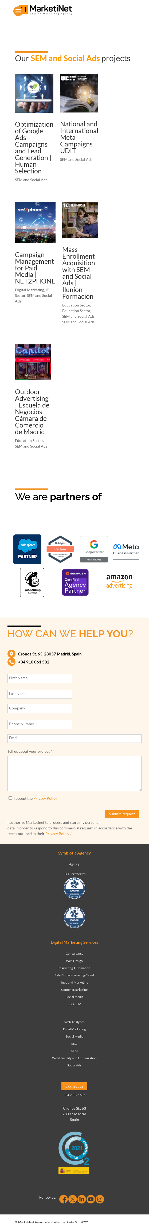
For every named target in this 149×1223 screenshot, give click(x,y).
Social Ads (74, 1065)
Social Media (74, 997)
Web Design (74, 961)
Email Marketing (74, 1029)
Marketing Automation (74, 968)
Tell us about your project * (29, 751)
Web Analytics (74, 1022)
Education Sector (76, 305)
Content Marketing (74, 990)
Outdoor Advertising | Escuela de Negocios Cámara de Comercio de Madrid (32, 411)
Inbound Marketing (74, 982)
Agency (74, 864)
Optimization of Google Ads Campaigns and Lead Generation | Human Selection (34, 147)
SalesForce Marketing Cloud (74, 975)
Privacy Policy (45, 798)
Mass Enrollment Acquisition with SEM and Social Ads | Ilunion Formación (78, 272)
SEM (78, 1004)
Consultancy (74, 954)
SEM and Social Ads (31, 179)
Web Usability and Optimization (74, 1058)
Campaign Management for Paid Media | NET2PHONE (35, 267)
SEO (71, 1004)
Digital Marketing (29, 290)
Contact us (74, 1086)
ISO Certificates (74, 874)
